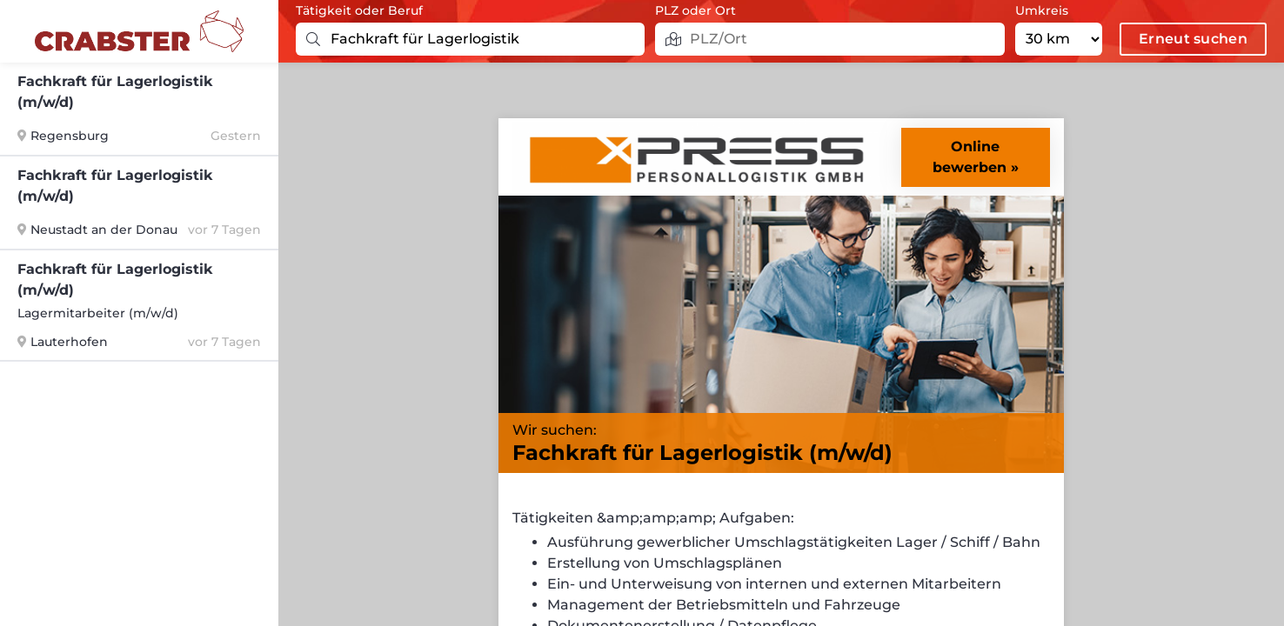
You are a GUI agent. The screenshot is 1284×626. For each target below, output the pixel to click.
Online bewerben (969, 157)
